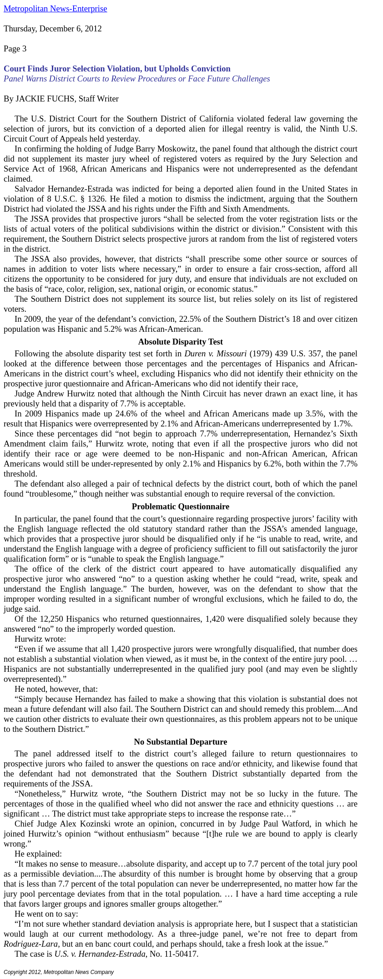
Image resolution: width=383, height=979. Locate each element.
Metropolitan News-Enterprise (55, 8)
